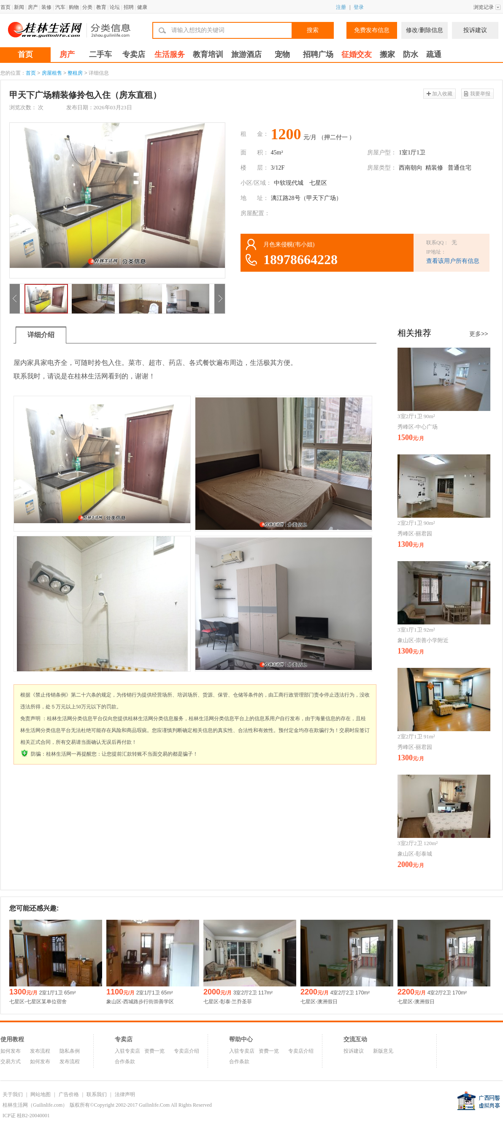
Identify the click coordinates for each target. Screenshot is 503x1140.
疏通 (433, 54)
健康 (142, 7)
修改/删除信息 (424, 30)
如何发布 (10, 1051)
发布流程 (40, 1051)
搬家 (387, 54)
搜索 (313, 30)
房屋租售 (52, 73)
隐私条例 (69, 1051)
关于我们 (13, 1094)
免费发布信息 (371, 30)
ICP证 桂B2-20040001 (26, 1115)
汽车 (60, 7)
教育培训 (208, 54)
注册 (341, 7)
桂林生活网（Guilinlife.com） (35, 1105)
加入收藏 (442, 94)
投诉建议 (475, 30)
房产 (33, 7)
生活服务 (169, 54)
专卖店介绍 (186, 1051)
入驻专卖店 (127, 1051)
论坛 (115, 7)
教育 (101, 7)
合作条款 (125, 1061)
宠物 (282, 54)
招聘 (129, 7)
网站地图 (40, 1094)
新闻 (19, 7)
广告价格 (69, 1094)
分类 (87, 7)
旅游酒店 (246, 54)
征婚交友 (356, 54)
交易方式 (10, 1061)
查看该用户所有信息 (452, 261)
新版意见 (383, 1051)
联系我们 (97, 1094)
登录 (359, 7)
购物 (74, 7)
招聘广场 (318, 54)
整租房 (75, 73)
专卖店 (133, 54)
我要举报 (480, 94)
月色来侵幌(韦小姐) (288, 244)
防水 (410, 54)
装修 (46, 7)
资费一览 (154, 1051)
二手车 (100, 54)
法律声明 (125, 1094)
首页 (5, 7)
